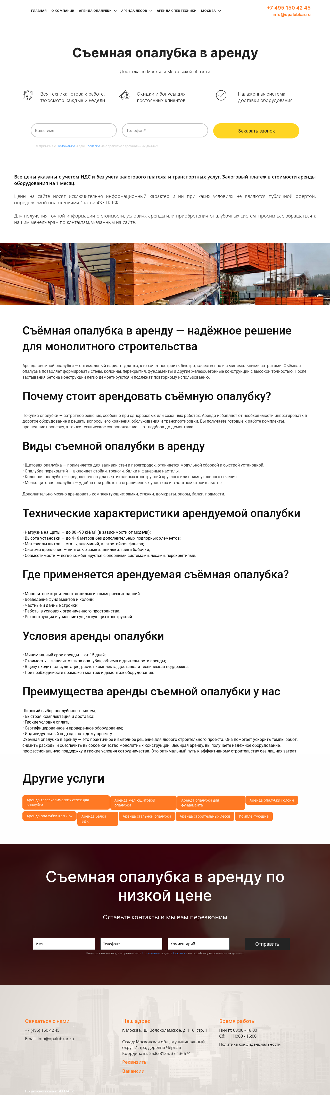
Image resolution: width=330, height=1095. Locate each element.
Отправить (267, 944)
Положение (66, 146)
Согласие (93, 146)
